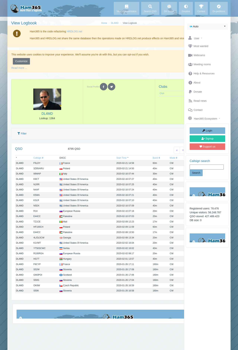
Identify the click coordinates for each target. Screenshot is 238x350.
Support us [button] (208, 146)
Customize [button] (21, 65)
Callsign (35, 161)
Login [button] (207, 130)
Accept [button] (172, 65)
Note (155, 97)
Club (131, 97)
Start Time (100, 161)
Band (125, 161)
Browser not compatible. (207, 191)
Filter (22, 137)
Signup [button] (207, 138)
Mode (139, 161)
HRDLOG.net (68, 31)
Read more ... (19, 71)
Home (81, 23)
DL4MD (91, 23)
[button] (207, 26)
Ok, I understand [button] (166, 38)
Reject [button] (157, 65)
